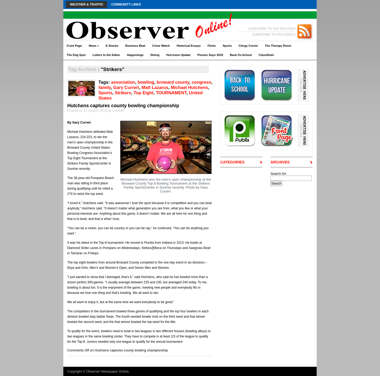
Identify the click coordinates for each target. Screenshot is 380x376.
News (94, 45)
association (123, 82)
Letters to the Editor (106, 55)
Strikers (123, 92)
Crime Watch (161, 45)
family (104, 87)
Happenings (135, 55)
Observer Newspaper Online (107, 371)
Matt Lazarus (154, 87)
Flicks (211, 45)
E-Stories (112, 45)
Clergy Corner (248, 45)
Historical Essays (189, 45)
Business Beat (135, 45)
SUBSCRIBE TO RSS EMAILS (274, 34)
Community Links (126, 4)
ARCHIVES (279, 162)
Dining (154, 55)
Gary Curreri (126, 87)
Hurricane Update (178, 55)
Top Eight (143, 92)
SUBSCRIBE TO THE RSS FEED (272, 29)
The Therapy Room (278, 45)
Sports (227, 45)
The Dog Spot (76, 55)
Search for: (278, 174)
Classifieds (266, 55)
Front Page (74, 45)
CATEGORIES (232, 162)
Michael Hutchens (189, 87)
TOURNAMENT (171, 92)
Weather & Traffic (86, 4)
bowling (145, 82)
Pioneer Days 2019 (210, 55)
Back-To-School (241, 55)
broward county (173, 82)
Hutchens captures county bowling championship (123, 105)
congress (201, 82)
